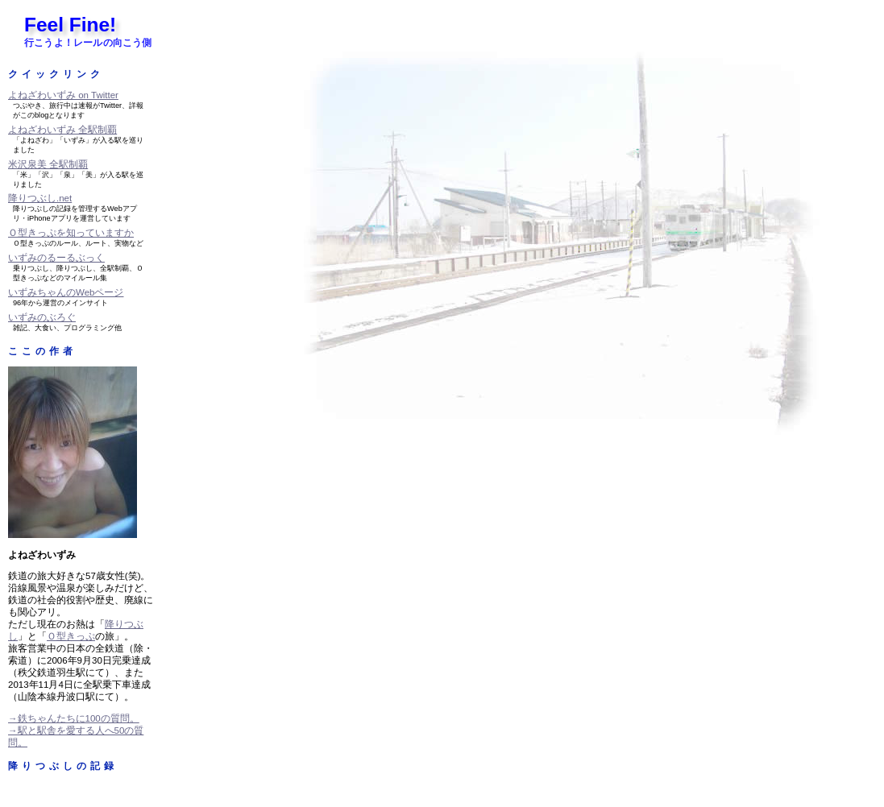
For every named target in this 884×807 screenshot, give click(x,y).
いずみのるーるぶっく (56, 258)
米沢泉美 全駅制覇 (48, 164)
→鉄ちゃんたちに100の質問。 (73, 718)
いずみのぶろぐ (42, 317)
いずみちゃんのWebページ (65, 292)
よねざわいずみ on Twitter (63, 95)
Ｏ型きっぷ (71, 636)
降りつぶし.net (40, 198)
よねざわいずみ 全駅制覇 (62, 129)
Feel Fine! (70, 24)
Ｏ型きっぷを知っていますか (71, 233)
